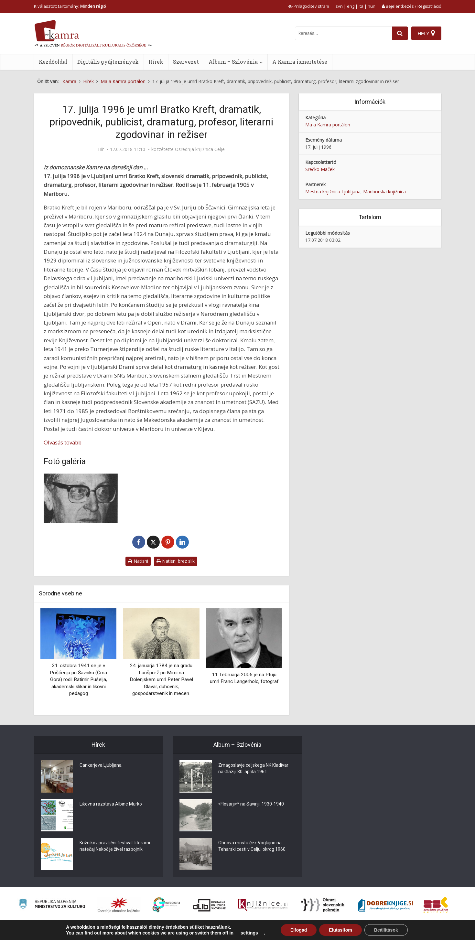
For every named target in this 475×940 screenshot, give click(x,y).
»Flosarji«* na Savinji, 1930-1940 (251, 803)
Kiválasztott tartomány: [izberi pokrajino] (70, 6)
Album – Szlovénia (233, 61)
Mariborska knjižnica (384, 191)
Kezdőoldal (53, 61)
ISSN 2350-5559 (426, 931)
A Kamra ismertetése (299, 61)
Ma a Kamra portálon (327, 125)
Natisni (138, 561)
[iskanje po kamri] (343, 33)
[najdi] (400, 33)
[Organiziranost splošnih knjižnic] (119, 905)
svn (339, 6)
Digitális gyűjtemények (108, 61)
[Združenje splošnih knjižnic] (436, 905)
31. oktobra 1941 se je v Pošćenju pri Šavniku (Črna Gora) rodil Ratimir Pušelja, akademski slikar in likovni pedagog (78, 679)
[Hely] (426, 33)
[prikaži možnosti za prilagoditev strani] (308, 6)
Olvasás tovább (62, 442)
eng (350, 6)
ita (361, 6)
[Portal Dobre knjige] (385, 905)
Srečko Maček (320, 169)
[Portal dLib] (209, 905)
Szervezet (186, 61)
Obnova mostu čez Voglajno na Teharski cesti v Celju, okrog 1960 (252, 846)
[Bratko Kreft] (81, 498)
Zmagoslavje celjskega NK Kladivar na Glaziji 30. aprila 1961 (253, 768)
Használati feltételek (388, 931)
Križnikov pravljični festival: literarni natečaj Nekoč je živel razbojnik (115, 846)
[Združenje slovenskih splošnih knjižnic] (263, 905)
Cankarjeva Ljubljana (101, 765)
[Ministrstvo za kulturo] (52, 905)
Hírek (155, 61)
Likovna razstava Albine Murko (111, 803)
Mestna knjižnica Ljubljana (333, 191)
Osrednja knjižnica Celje (200, 149)
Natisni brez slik (176, 561)
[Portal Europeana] (166, 905)
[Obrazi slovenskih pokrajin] (323, 905)
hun (371, 6)
